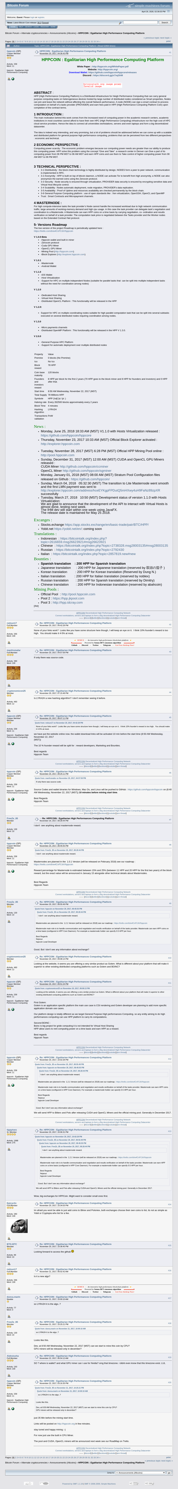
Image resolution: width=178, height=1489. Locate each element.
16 (47, 41)
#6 (170, 773)
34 (97, 41)
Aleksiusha (13, 1356)
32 (92, 41)
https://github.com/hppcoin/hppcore (66, 435)
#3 (170, 652)
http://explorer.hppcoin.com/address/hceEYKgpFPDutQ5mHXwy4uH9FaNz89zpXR (100, 490)
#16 (169, 1270)
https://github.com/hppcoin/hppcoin (145, 789)
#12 (169, 1059)
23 (66, 41)
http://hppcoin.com (64, 251)
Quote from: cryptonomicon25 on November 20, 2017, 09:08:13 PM (62, 988)
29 (83, 41)
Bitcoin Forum (12, 33)
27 (78, 41)
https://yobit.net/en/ (68, 529)
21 (61, 41)
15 (44, 41)
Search (28, 27)
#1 (170, 52)
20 (58, 41)
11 (32, 41)
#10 (169, 958)
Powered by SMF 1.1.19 (72, 1484)
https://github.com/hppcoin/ (90, 479)
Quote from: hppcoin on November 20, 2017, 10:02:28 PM (58, 1137)
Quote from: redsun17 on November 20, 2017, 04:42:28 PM (59, 723)
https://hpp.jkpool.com (68, 598)
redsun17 (12, 623)
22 (63, 41)
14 (41, 41)
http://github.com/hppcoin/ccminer (84, 466)
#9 (170, 903)
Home (13, 27)
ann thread (121, 618)
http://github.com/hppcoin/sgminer (87, 470)
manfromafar (14, 650)
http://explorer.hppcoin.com (71, 254)
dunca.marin (13, 1297)
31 (89, 41)
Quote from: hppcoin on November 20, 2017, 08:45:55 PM (58, 909)
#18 (169, 1323)
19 (55, 41)
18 (52, 41)
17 (49, 41)
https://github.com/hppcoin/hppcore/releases (112, 72)
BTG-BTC (12, 1244)
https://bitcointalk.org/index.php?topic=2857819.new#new (94, 554)
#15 (169, 1245)
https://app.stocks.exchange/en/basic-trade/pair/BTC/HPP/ (107, 524)
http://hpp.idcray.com (68, 602)
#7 (170, 820)
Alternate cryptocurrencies (34, 33)
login (32, 17)
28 (80, 41)
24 (69, 41)
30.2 (39, 23)
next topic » (166, 38)
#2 (170, 624)
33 (95, 41)
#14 (169, 1204)
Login (36, 27)
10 (30, 41)
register (41, 17)
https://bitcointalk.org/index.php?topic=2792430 (90, 550)
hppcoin (11, 51)
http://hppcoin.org (66, 1423)
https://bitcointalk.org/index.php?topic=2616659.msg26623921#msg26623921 (74, 540)
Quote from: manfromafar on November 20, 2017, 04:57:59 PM (60, 778)
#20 (169, 1382)
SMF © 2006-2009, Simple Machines (100, 1484)
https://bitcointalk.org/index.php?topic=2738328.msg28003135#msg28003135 (112, 545)
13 (38, 41)
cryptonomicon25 (16, 691)
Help (21, 27)
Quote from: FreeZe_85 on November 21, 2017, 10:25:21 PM (59, 1388)
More (53, 27)
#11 (169, 983)
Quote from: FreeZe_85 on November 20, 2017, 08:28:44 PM (59, 850)
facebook (103, 618)
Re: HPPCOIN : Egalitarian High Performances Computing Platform (75, 623)
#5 (170, 717)
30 (86, 41)
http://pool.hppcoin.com (57, 455)
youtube (111, 618)
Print (168, 41)
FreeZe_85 (12, 818)
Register (45, 27)
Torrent (45, 23)
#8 (170, 845)
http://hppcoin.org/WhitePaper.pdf (110, 66)
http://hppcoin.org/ (108, 69)
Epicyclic (12, 1203)
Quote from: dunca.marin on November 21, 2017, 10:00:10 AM (60, 1329)
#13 (169, 1131)
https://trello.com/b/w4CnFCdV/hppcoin (53, 231)
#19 (169, 1357)
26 (75, 41)
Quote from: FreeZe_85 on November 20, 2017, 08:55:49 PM (59, 1064)
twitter (94, 618)
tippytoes (12, 1129)
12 (35, 41)
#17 (169, 1298)
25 (72, 41)
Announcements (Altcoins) (63, 33)
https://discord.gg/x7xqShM (108, 75)
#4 (170, 692)
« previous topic (151, 38)
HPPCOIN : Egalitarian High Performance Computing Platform (111, 33)
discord (88, 618)
